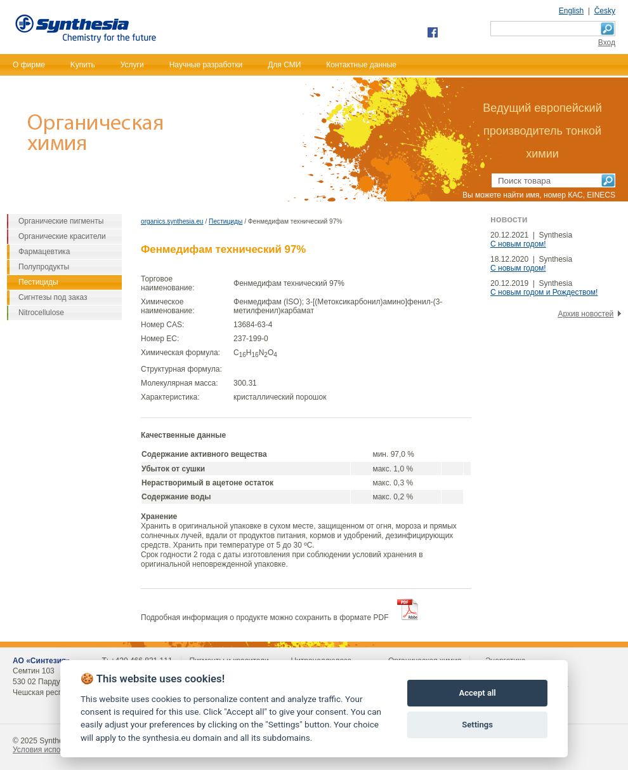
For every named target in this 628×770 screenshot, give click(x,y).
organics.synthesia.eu (172, 221)
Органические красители (62, 236)
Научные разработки (206, 64)
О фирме (29, 64)
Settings (477, 724)
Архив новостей (585, 313)
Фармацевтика (44, 251)
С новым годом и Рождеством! (544, 292)
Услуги (132, 64)
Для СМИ (284, 64)
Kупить (82, 64)
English (571, 10)
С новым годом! (518, 244)
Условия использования (55, 749)
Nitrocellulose (41, 312)
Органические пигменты (60, 221)
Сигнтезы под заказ (53, 297)
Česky (604, 10)
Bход (606, 42)
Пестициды (225, 221)
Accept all (477, 693)
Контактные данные (361, 64)
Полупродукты (43, 266)
